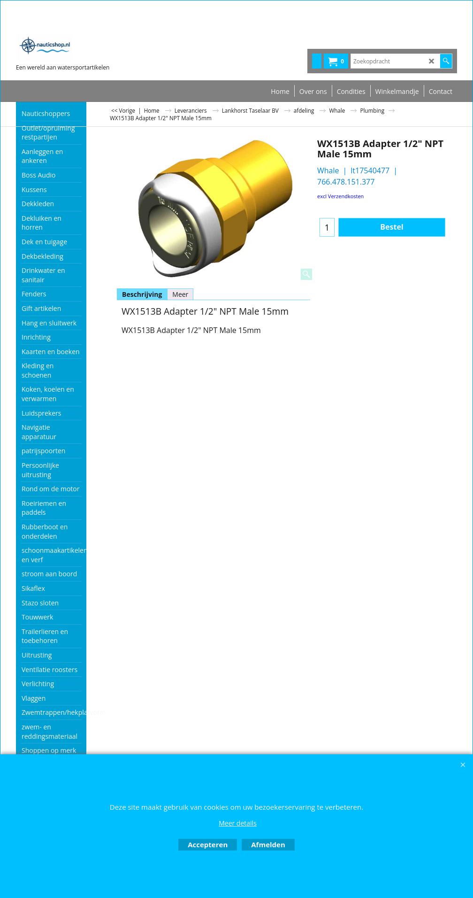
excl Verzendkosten (340, 196)
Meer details (238, 823)
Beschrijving (142, 294)
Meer (180, 294)
